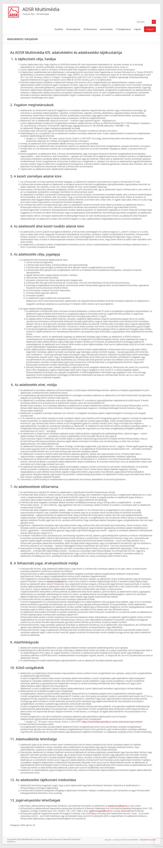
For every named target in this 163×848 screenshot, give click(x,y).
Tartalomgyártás (73, 29)
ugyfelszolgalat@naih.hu (100, 811)
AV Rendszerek (90, 29)
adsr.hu (63, 143)
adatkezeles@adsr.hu (57, 581)
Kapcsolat (107, 839)
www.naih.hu (127, 811)
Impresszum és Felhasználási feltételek (125, 839)
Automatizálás (106, 29)
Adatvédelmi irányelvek (148, 839)
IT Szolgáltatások (123, 29)
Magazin (150, 29)
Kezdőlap (59, 29)
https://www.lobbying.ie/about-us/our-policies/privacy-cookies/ (112, 721)
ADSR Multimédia (40, 9)
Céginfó (137, 29)
